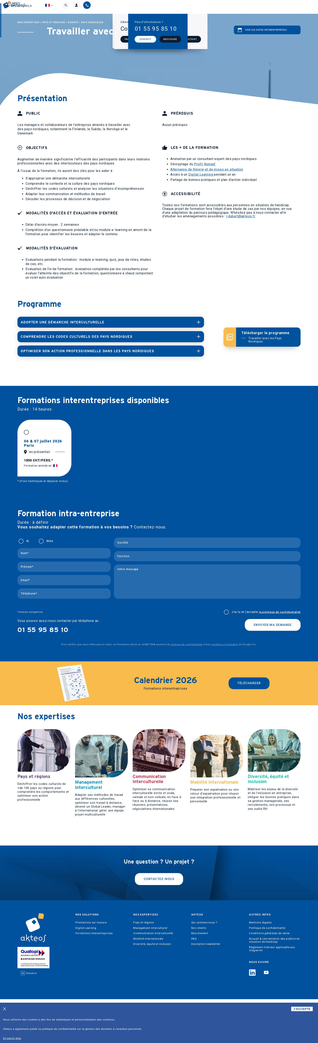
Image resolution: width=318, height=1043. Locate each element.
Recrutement (199, 977)
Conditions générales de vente (269, 977)
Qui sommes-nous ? (204, 966)
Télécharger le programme (268, 337)
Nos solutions (113, 6)
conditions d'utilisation (224, 644)
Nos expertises (153, 6)
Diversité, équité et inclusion (152, 987)
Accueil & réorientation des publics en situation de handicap (274, 984)
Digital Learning (200, 174)
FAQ (194, 982)
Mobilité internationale (148, 982)
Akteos (186, 6)
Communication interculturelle (153, 977)
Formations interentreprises (94, 977)
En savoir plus (12, 1038)
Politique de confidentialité (267, 971)
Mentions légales (260, 966)
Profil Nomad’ (205, 164)
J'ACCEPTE (301, 1009)
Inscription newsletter (205, 987)
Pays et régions (53, 22)
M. (27, 540)
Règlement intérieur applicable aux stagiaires (272, 992)
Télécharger (249, 683)
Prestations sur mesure (91, 966)
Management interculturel (150, 971)
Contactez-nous (159, 922)
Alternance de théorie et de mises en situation (206, 169)
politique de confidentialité (186, 644)
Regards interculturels (227, 6)
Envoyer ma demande (270, 625)
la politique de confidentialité (280, 611)
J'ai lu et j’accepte (266, 611)
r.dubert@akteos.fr (240, 216)
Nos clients (198, 971)
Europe (73, 22)
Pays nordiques (92, 22)
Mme (49, 540)
